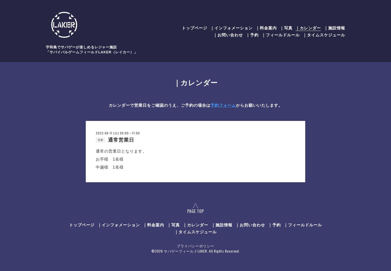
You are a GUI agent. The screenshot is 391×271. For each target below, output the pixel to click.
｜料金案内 (266, 28)
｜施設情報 (334, 28)
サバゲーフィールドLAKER (185, 251)
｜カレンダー (308, 28)
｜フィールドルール (281, 35)
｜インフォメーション (231, 28)
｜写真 (286, 28)
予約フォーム (223, 105)
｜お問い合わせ (228, 35)
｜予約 (252, 35)
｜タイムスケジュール (324, 35)
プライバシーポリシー (195, 245)
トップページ (194, 28)
